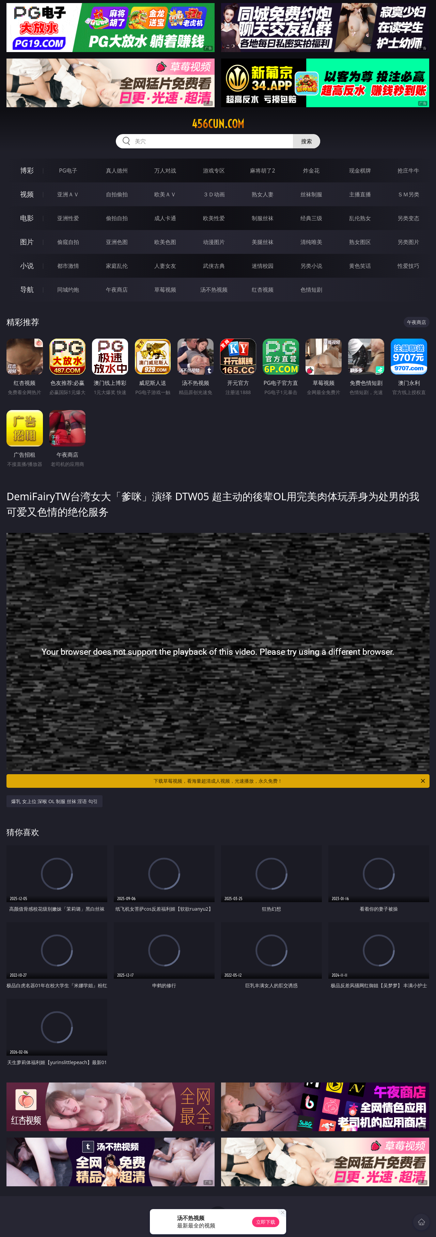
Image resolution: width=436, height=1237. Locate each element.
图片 (27, 241)
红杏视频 (263, 289)
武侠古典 (214, 266)
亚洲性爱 (68, 218)
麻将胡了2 (262, 170)
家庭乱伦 (117, 266)
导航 (27, 289)
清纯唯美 (311, 242)
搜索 (306, 141)
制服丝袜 (263, 218)
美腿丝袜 (263, 242)
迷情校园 (263, 266)
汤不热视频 (214, 289)
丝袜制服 (311, 194)
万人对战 (165, 170)
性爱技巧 (408, 266)
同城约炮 (68, 289)
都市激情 (68, 266)
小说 (27, 265)
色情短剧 (311, 289)
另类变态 (408, 218)
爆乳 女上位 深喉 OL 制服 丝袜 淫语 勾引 (54, 801)
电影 (27, 218)
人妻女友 (165, 266)
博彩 (27, 170)
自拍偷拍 (117, 194)
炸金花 (311, 170)
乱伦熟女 (360, 218)
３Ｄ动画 (214, 194)
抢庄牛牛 (408, 170)
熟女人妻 (263, 194)
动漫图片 (214, 242)
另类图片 (408, 242)
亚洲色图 (117, 242)
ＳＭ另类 (408, 194)
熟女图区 (360, 242)
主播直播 (360, 194)
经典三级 (311, 218)
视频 (27, 194)
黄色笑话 (360, 266)
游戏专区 (214, 170)
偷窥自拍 (68, 242)
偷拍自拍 (117, 218)
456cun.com (218, 124)
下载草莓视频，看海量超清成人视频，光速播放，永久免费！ (290, 781)
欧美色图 (165, 242)
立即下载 (265, 1222)
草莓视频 (165, 289)
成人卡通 (165, 218)
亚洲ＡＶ (68, 194)
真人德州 (117, 170)
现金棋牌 (360, 170)
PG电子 (68, 170)
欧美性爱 (214, 218)
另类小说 (311, 266)
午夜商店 (117, 289)
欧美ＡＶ (165, 194)
